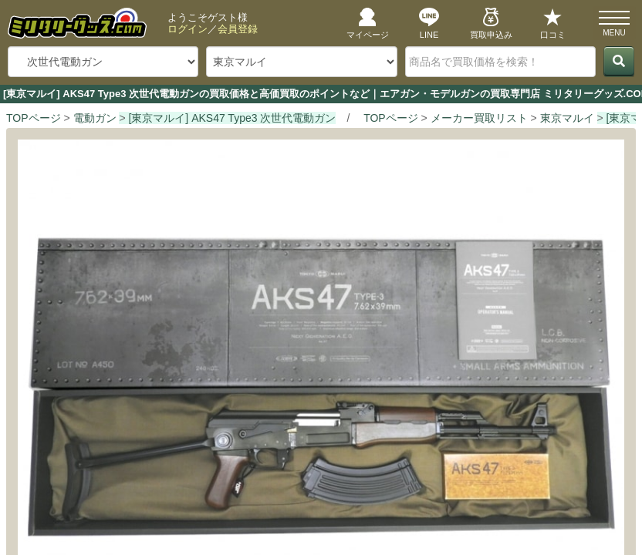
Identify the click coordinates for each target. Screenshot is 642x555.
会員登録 (238, 29)
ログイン (187, 29)
